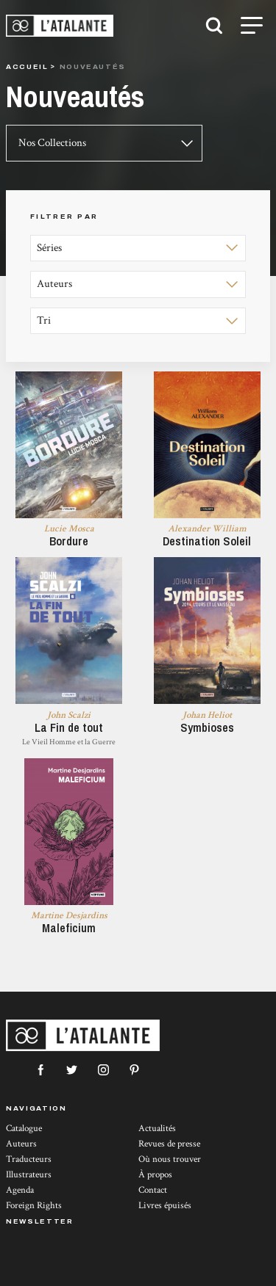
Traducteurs (29, 1159)
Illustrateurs (29, 1175)
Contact (152, 1190)
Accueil (27, 66)
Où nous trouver (169, 1159)
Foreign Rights (34, 1205)
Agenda (20, 1190)
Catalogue (24, 1128)
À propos (155, 1175)
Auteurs (21, 1144)
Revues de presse (169, 1144)
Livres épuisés (164, 1205)
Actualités (157, 1128)
